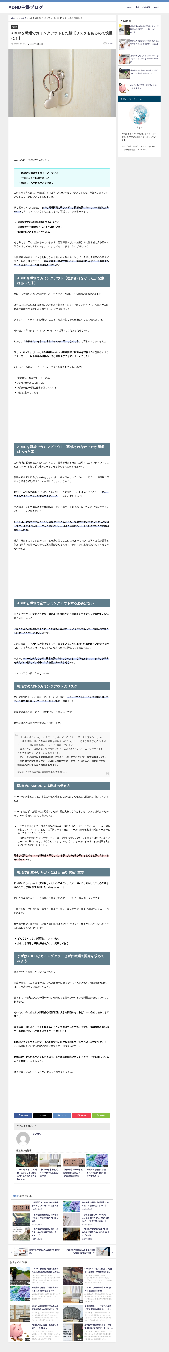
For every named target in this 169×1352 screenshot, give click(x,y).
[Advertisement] (38, 138)
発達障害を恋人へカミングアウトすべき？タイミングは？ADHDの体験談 (144, 59)
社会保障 (146, 7)
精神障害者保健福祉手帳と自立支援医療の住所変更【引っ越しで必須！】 (144, 29)
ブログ (156, 7)
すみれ (110, 43)
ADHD (129, 7)
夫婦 (137, 7)
